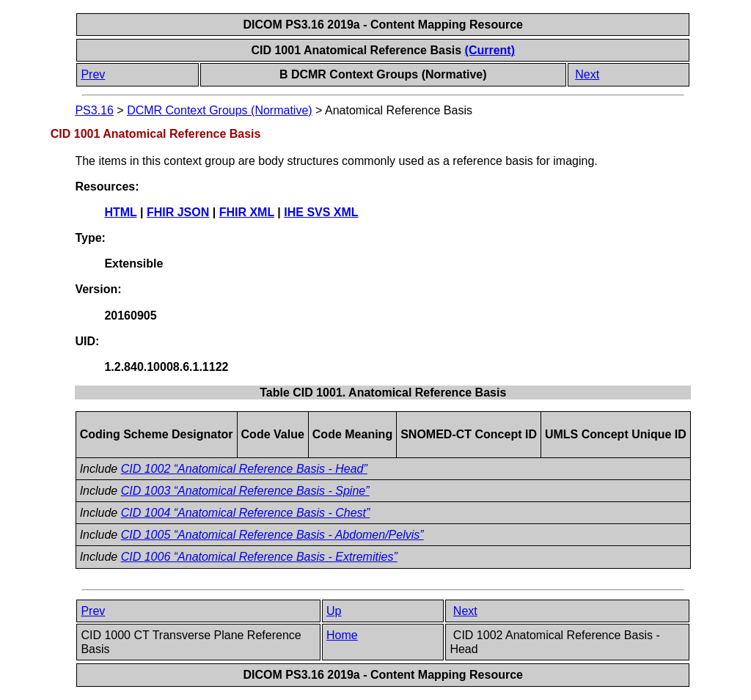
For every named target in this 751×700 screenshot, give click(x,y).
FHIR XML (246, 212)
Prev (93, 74)
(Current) (490, 50)
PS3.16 (94, 110)
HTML (120, 212)
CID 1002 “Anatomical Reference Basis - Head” (244, 469)
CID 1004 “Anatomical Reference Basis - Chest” (245, 512)
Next (587, 74)
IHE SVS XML (321, 212)
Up (333, 611)
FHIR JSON (178, 212)
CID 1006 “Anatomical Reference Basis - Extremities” (259, 556)
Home (342, 635)
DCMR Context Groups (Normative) (219, 110)
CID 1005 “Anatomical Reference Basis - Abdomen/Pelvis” (272, 534)
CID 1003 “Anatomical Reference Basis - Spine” (245, 491)
